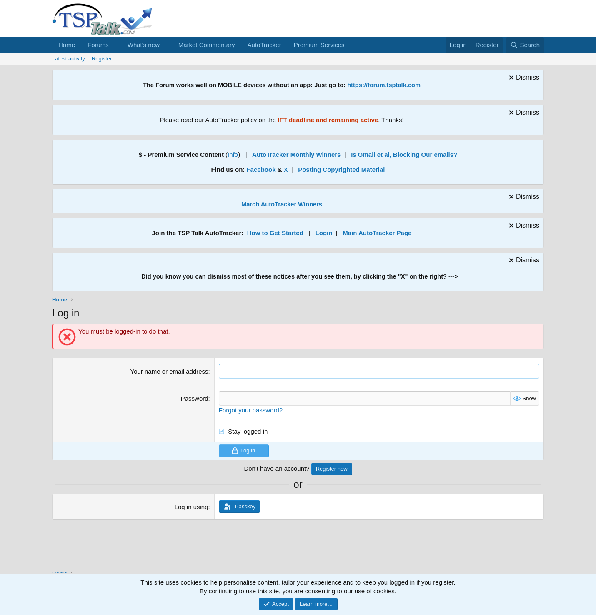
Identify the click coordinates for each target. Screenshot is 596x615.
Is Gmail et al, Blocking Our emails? (404, 154)
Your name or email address (169, 371)
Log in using (191, 506)
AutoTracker (264, 44)
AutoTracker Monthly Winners (296, 154)
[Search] (525, 45)
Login (324, 232)
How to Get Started (275, 232)
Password (194, 398)
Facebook (260, 169)
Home (66, 44)
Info (233, 154)
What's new (144, 44)
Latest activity (68, 58)
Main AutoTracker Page (377, 232)
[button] (115, 45)
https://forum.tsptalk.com (384, 85)
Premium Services (319, 44)
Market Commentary (206, 44)
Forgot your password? (251, 410)
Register (102, 58)
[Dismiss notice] (523, 78)
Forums (98, 44)
